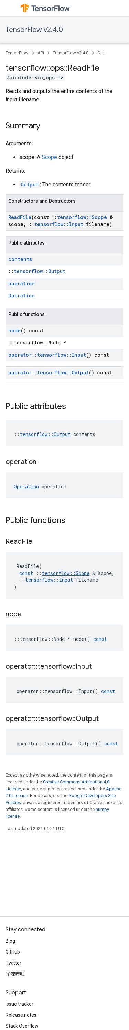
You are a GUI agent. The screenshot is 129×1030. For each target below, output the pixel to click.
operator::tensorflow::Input (47, 355)
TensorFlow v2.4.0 (34, 29)
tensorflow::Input (58, 224)
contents (20, 259)
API (40, 52)
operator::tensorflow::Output (48, 372)
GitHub (13, 952)
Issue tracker (19, 1004)
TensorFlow (17, 52)
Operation (21, 295)
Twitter (13, 963)
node (14, 330)
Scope (49, 157)
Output (30, 184)
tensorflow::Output (39, 271)
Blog (10, 941)
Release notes (21, 1015)
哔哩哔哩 (15, 974)
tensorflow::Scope (82, 217)
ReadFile (19, 217)
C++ (101, 52)
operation (21, 283)
